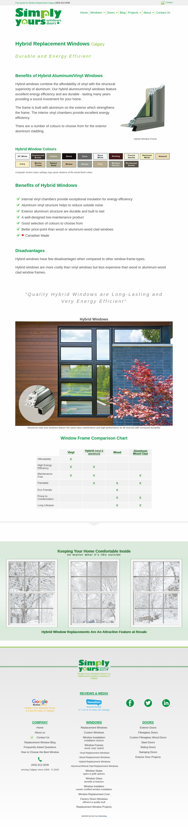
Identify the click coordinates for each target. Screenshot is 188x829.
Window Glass (94, 780)
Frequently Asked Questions (40, 747)
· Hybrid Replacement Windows (94, 761)
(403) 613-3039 (40, 764)
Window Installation (94, 739)
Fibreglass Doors (148, 732)
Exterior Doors (148, 727)
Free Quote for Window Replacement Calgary (42, 3)
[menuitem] (84, 12)
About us (40, 732)
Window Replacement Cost (94, 794)
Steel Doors (148, 742)
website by (94, 816)
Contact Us (163, 12)
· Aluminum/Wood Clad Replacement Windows (94, 766)
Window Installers (94, 788)
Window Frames (94, 747)
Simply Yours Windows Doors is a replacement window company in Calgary (94, 676)
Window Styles (94, 772)
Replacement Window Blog (39, 742)
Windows (96, 12)
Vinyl (71, 452)
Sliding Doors (148, 747)
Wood (117, 452)
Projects (133, 12)
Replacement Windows (94, 727)
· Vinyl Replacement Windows (94, 752)
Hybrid (94, 452)
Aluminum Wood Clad (140, 452)
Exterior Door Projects (148, 757)
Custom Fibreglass (148, 737)
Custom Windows (94, 732)
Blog (123, 12)
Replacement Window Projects (94, 806)
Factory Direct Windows (94, 801)
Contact (167, 2)
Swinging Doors (148, 752)
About (147, 12)
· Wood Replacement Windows (94, 757)
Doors (111, 12)
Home (84, 12)
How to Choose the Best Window (40, 752)
